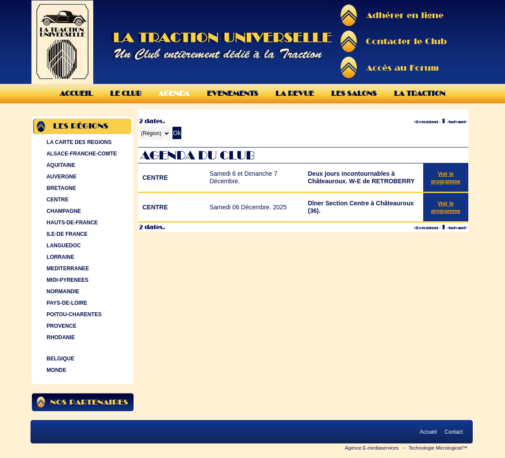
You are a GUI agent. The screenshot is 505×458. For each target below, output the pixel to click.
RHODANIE (60, 337)
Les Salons (354, 93)
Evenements (232, 93)
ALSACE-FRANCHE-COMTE (81, 154)
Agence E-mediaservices (372, 447)
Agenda (174, 93)
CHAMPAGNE (63, 211)
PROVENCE (61, 326)
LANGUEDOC (63, 245)
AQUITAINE (60, 165)
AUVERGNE (61, 177)
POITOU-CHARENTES (73, 314)
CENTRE (57, 200)
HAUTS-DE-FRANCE (71, 223)
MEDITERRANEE (67, 268)
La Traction (419, 93)
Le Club (125, 93)
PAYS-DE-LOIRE (66, 303)
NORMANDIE (62, 291)
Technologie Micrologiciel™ (438, 447)
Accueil (76, 93)
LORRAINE (59, 257)
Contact (453, 432)
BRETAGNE (60, 188)
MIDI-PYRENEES (66, 280)
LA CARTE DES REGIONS (78, 142)
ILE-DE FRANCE (66, 234)
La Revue (295, 93)
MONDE (55, 370)
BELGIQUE (59, 359)
